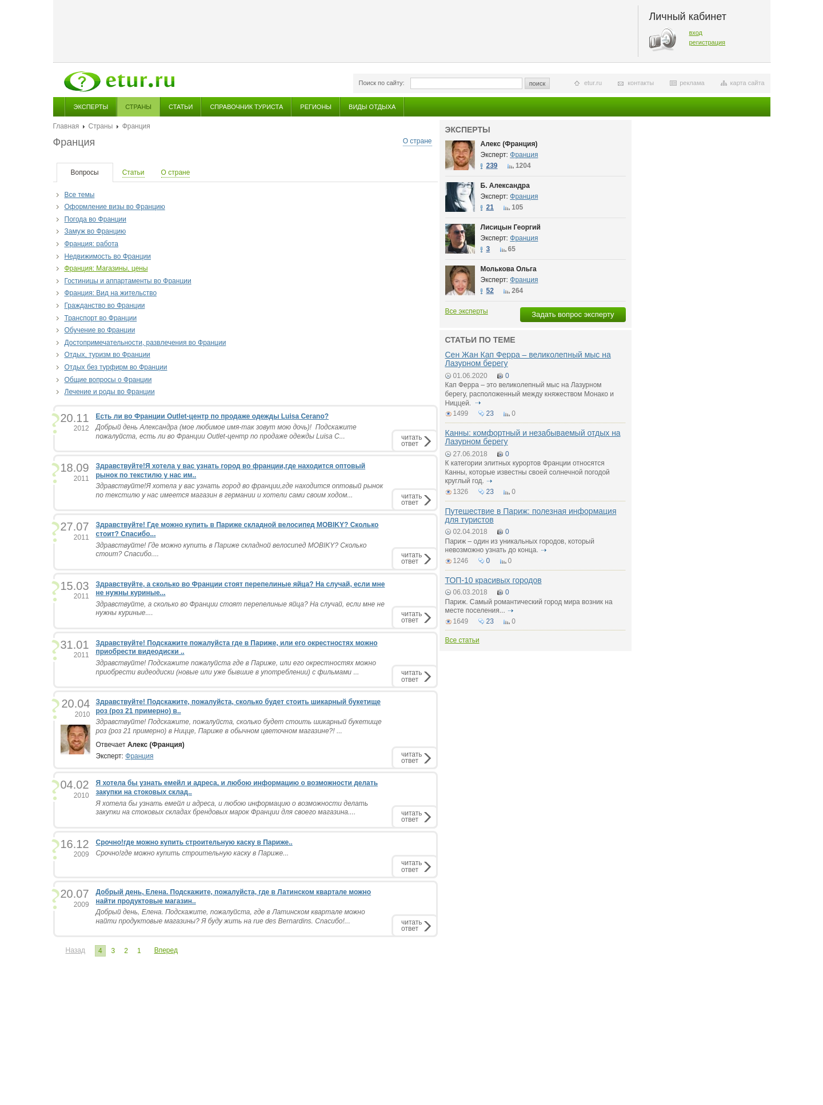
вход (696, 32)
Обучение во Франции (100, 330)
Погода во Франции (95, 219)
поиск (537, 83)
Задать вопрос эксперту (573, 314)
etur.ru (593, 82)
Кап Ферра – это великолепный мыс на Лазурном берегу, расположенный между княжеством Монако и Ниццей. (529, 394)
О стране (417, 141)
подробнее (478, 403)
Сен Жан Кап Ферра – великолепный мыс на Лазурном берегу (528, 359)
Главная (66, 126)
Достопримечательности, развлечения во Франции (145, 343)
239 (492, 166)
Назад (75, 950)
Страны (138, 106)
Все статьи (462, 640)
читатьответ (411, 440)
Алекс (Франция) (509, 144)
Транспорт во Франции (101, 318)
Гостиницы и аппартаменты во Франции (128, 281)
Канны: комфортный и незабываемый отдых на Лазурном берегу (533, 437)
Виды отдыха (372, 106)
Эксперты (91, 106)
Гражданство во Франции (105, 306)
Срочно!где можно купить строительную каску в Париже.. (194, 842)
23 (490, 413)
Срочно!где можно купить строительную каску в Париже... (192, 853)
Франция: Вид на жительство (111, 293)
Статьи (181, 106)
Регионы (315, 106)
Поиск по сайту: (382, 82)
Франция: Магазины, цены (106, 268)
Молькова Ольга (509, 269)
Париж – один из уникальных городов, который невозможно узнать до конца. (519, 545)
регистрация (707, 42)
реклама (692, 82)
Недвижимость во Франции (108, 256)
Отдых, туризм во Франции (107, 355)
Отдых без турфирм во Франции (116, 367)
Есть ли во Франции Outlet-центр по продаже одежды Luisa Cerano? (212, 416)
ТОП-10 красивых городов (493, 580)
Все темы (80, 195)
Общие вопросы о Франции (108, 380)
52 (490, 291)
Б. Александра (505, 186)
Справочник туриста (246, 106)
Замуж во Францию (95, 231)
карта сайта (747, 82)
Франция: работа (92, 244)
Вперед (166, 950)
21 (490, 207)
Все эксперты (466, 311)
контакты (641, 82)
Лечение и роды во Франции (110, 392)
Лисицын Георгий (511, 227)
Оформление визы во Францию (115, 207)
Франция (139, 756)
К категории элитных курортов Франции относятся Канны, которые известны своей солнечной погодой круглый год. (527, 472)
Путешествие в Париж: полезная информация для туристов (531, 515)
